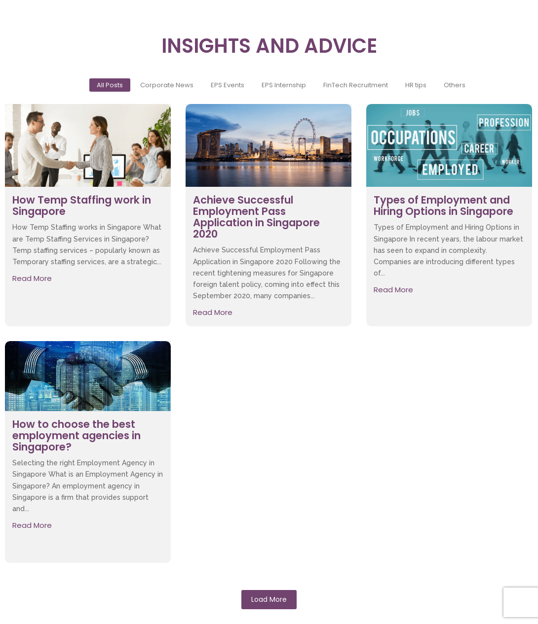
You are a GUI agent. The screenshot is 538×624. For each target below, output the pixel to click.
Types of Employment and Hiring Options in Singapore (443, 205)
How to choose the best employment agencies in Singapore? (76, 435)
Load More (269, 599)
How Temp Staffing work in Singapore (81, 205)
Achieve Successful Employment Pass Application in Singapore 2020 (256, 217)
